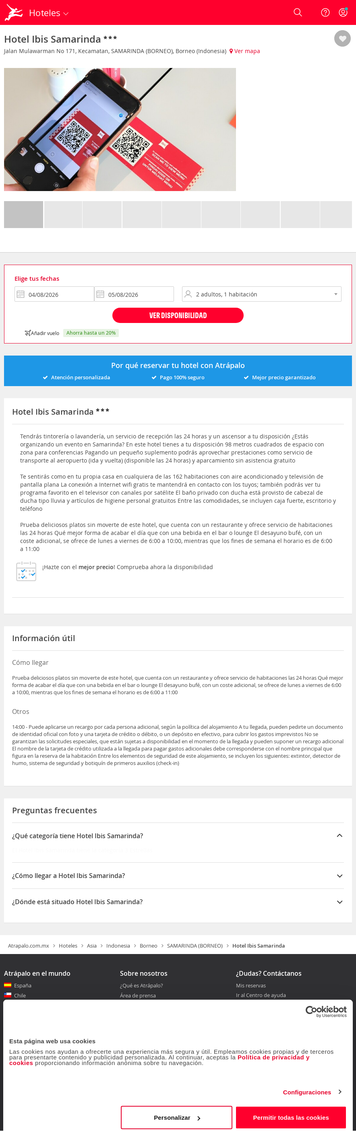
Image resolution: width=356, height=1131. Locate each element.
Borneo (148, 945)
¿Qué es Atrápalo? (141, 985)
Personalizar (177, 1112)
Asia (92, 945)
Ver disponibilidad (178, 315)
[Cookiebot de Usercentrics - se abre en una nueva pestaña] (311, 1007)
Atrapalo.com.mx (28, 945)
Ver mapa (245, 51)
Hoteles (68, 945)
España (22, 985)
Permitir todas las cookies (291, 1112)
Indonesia (118, 945)
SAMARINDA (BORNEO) (195, 945)
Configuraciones (307, 1087)
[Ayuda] (325, 12)
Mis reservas (251, 986)
